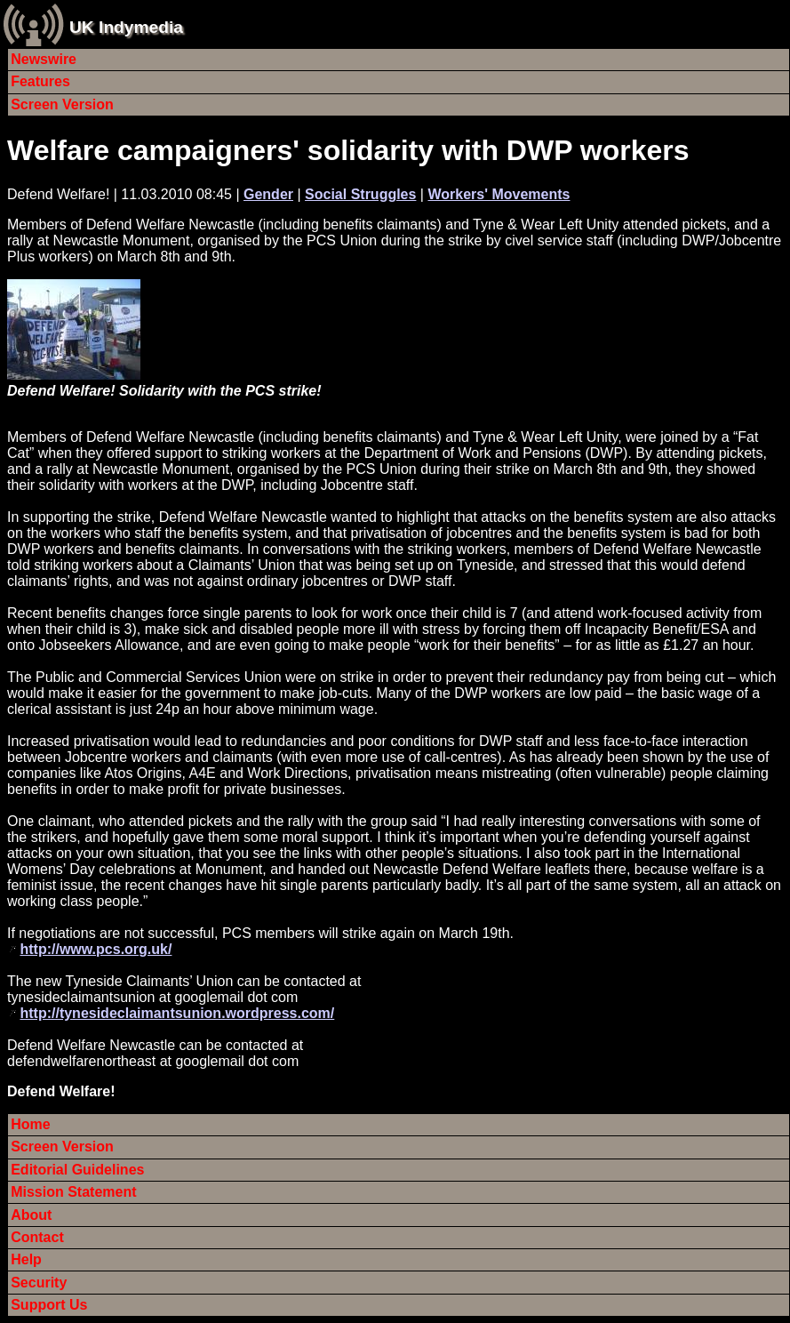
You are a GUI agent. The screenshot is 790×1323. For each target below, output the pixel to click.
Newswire (43, 59)
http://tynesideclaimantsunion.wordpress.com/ (177, 1013)
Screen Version (62, 104)
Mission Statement (73, 1191)
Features (40, 81)
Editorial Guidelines (77, 1169)
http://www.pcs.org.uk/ (96, 949)
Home (30, 1124)
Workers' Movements (498, 194)
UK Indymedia (126, 27)
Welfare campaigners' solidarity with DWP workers (348, 150)
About (31, 1215)
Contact (37, 1237)
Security (39, 1282)
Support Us (49, 1304)
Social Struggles (360, 194)
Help (26, 1259)
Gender (268, 194)
